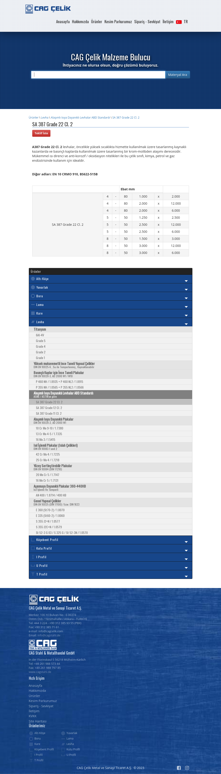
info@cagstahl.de (48, 635)
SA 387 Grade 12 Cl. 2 (49, 407)
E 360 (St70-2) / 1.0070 (50, 509)
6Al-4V (40, 334)
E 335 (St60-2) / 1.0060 (50, 515)
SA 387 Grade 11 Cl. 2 (49, 413)
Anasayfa (63, 21)
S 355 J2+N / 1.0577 (48, 521)
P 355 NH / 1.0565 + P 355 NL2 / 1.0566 (60, 387)
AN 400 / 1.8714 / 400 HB (51, 495)
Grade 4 (40, 346)
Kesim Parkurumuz (118, 21)
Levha (44, 117)
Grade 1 (40, 357)
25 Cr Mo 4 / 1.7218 (47, 459)
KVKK (33, 716)
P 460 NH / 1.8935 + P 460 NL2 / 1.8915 (59, 381)
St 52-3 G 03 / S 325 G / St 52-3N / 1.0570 (62, 532)
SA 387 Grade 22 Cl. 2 (125, 117)
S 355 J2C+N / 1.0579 (49, 526)
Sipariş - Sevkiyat (147, 21)
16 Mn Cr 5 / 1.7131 (47, 480)
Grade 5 (40, 340)
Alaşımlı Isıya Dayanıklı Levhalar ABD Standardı (80, 117)
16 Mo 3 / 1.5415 (45, 439)
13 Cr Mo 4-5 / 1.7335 (49, 433)
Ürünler (96, 21)
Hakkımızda (80, 21)
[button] (182, 21)
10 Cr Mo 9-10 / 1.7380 (49, 428)
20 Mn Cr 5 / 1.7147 (47, 474)
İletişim (168, 21)
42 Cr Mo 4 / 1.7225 (48, 454)
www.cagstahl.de (40, 672)
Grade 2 (40, 352)
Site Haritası (38, 721)
